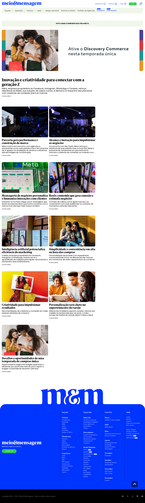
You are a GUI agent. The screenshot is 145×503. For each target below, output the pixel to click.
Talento (85, 428)
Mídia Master (109, 427)
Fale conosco (130, 425)
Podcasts (64, 439)
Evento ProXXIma (67, 466)
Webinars (64, 443)
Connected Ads (88, 441)
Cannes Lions (66, 464)
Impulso (85, 452)
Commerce (86, 443)
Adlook (85, 476)
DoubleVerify (87, 474)
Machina (86, 458)
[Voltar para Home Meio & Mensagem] (21, 4)
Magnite (85, 462)
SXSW (63, 456)
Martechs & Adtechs (89, 439)
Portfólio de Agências (86, 11)
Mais (39, 11)
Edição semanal (52, 11)
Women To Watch (67, 432)
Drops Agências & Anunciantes (88, 425)
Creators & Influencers (90, 435)
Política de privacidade (133, 423)
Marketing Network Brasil (113, 434)
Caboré (64, 472)
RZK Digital (86, 472)
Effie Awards (111, 10)
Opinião (64, 428)
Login (123, 4)
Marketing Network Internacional (111, 464)
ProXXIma (101, 10)
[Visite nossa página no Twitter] (127, 496)
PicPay (85, 450)
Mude (85, 470)
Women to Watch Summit (112, 420)
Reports (64, 449)
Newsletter (100, 4)
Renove (128, 419)
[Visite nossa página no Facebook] (122, 496)
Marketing (65, 422)
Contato (112, 4)
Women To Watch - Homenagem (110, 448)
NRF (63, 460)
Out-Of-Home (87, 437)
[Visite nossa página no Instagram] (132, 496)
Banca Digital (66, 445)
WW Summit (65, 462)
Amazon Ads (87, 466)
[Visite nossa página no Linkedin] (137, 496)
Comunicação (66, 420)
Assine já (9, 451)
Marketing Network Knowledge (111, 444)
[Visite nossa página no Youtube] (142, 496)
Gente (64, 426)
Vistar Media (87, 456)
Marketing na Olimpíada (90, 422)
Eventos (30, 11)
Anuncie (128, 421)
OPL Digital (86, 468)
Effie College (108, 473)
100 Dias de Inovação (89, 420)
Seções (8, 11)
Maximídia (65, 468)
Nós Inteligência (88, 454)
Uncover (85, 464)
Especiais (19, 11)
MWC (63, 458)
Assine (133, 4)
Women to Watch (68, 11)
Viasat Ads (86, 460)
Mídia (63, 424)
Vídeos (64, 441)
